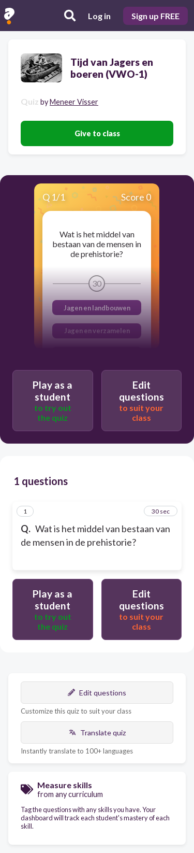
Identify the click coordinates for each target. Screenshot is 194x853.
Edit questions (97, 692)
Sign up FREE (155, 16)
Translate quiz (97, 732)
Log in (99, 16)
